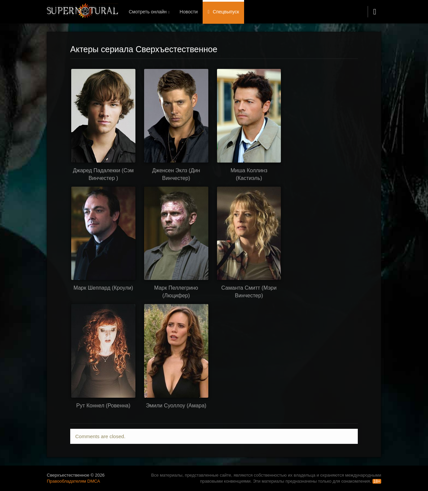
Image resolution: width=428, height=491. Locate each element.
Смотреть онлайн (148, 11)
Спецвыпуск (226, 11)
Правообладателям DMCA (73, 481)
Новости (189, 11)
